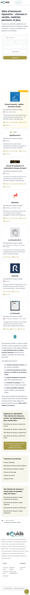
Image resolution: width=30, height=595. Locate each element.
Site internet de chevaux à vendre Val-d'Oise (14, 436)
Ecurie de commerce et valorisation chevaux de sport (15, 167)
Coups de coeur (5, 568)
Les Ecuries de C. (15, 240)
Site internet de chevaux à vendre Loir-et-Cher (15, 425)
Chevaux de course (9, 475)
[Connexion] (24, 2)
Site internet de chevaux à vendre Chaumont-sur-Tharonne (13, 498)
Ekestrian (15, 202)
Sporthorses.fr (15, 135)
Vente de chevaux (10, 520)
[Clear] (24, 42)
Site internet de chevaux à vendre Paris (15, 432)
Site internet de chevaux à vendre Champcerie (13, 512)
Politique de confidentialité (13, 572)
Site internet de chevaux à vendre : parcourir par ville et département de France (14, 445)
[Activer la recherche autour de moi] (15, 51)
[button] (28, 2)
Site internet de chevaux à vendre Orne (15, 429)
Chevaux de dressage (10, 472)
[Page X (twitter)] (15, 581)
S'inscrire (18, 2)
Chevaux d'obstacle (9, 462)
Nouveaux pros (6, 572)
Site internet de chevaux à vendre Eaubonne (13, 503)
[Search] (12, 2)
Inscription (6, 576)
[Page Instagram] (20, 581)
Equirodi (15, 276)
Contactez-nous (23, 568)
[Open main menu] (27, 2)
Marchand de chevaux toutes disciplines (15, 465)
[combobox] (16, 47)
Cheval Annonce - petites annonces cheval (15, 105)
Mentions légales (12, 568)
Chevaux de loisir (8, 478)
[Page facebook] (10, 581)
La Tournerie (15, 313)
